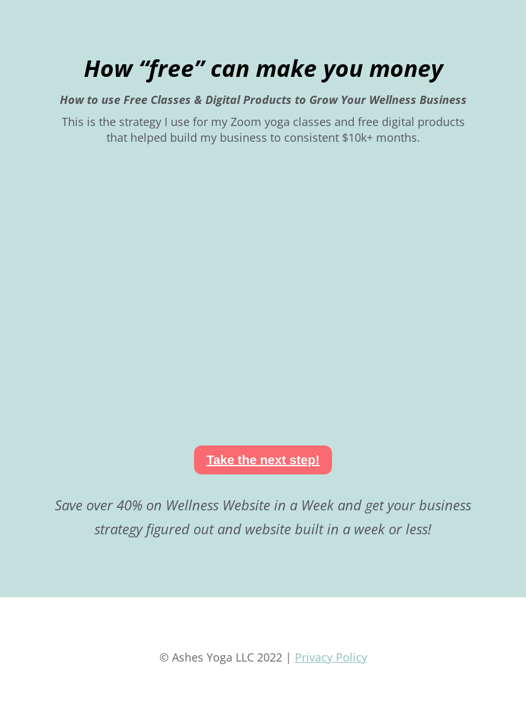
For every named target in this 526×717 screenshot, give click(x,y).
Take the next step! (263, 460)
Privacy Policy (331, 657)
